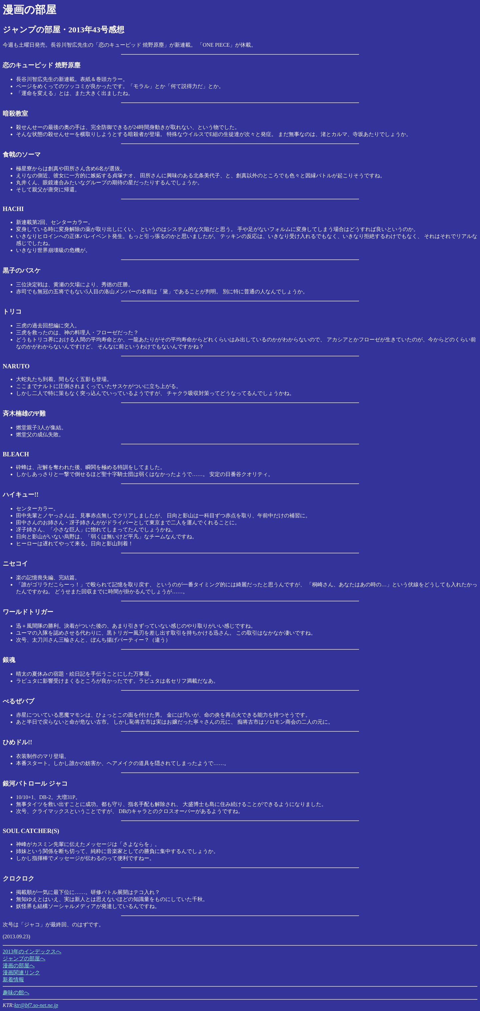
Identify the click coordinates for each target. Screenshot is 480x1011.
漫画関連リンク (21, 972)
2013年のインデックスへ (32, 951)
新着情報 (13, 979)
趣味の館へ (16, 992)
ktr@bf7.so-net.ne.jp (36, 1005)
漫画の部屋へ (19, 965)
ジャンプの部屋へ (24, 958)
